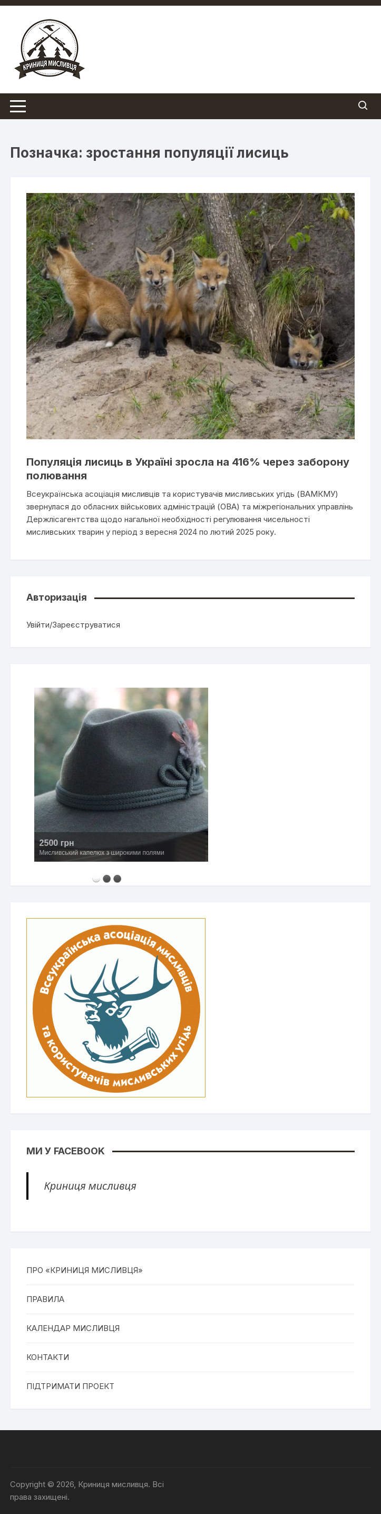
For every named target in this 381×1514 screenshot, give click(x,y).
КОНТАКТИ (47, 1357)
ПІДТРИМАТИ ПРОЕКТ (70, 1386)
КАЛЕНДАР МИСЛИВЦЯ (73, 1328)
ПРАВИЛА (45, 1299)
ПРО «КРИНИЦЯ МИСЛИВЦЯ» (84, 1270)
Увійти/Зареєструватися (73, 625)
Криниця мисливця (90, 1186)
